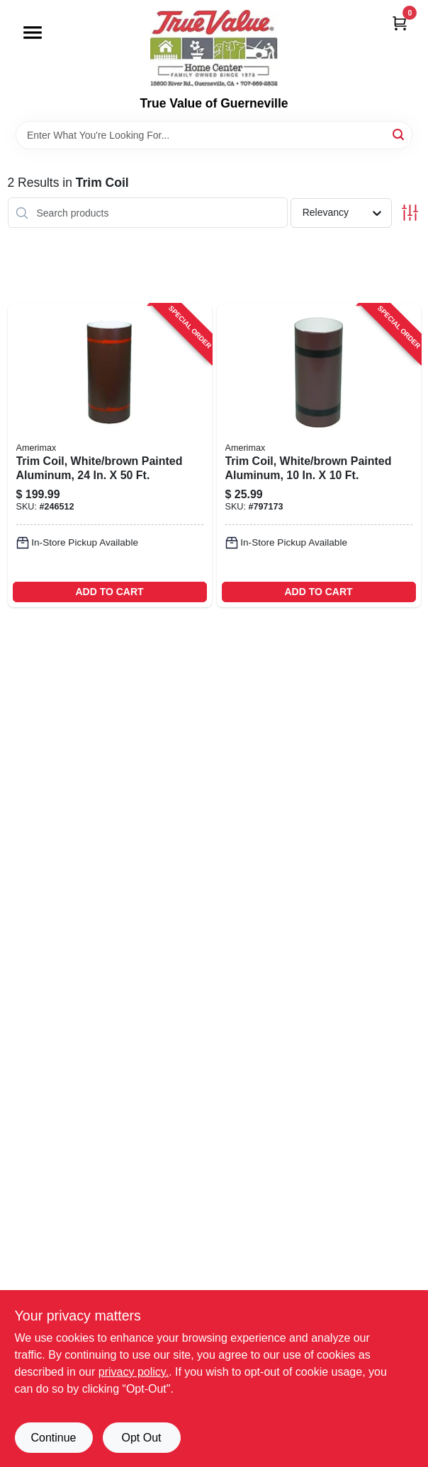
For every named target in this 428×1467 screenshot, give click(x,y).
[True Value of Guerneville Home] (214, 48)
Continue (53, 1438)
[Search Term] (214, 135)
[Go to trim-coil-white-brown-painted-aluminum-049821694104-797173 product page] (319, 455)
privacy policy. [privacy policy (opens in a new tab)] (133, 1372)
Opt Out (141, 1438)
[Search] (399, 134)
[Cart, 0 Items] (400, 23)
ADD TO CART (109, 591)
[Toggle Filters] (410, 213)
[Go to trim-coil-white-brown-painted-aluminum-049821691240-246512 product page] (110, 455)
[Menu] (32, 32)
